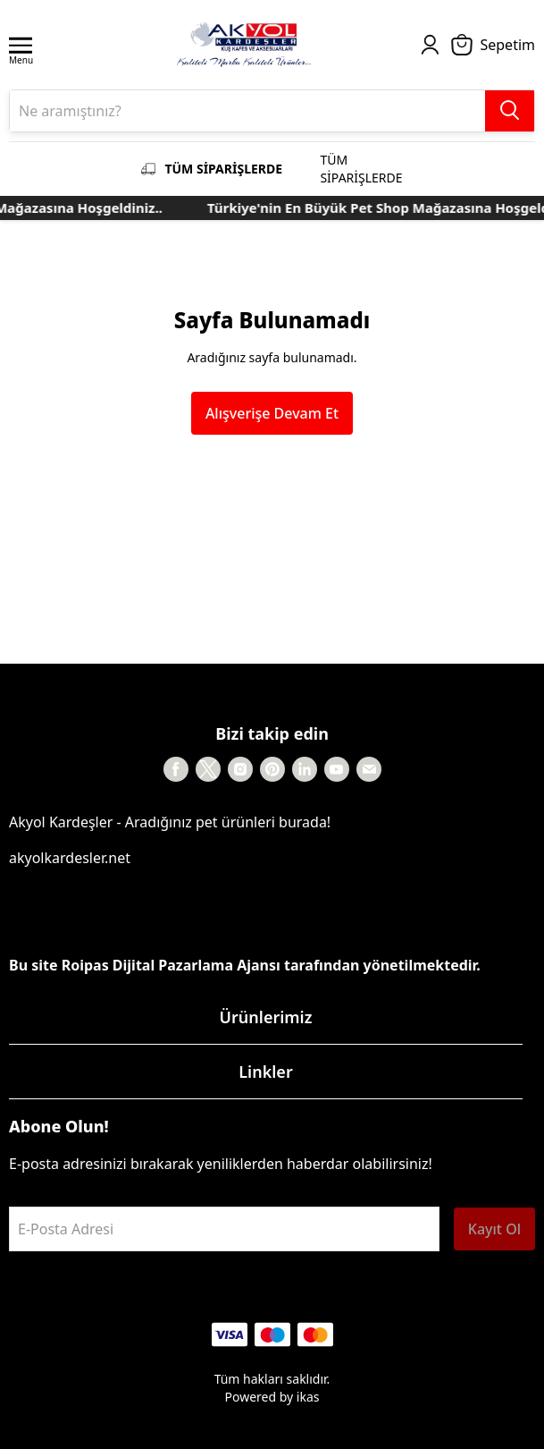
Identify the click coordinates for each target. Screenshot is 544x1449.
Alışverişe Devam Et (272, 413)
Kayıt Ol (494, 1229)
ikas (308, 1396)
